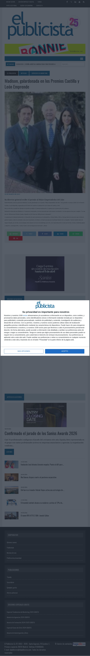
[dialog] (45, 328)
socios (25, 315)
